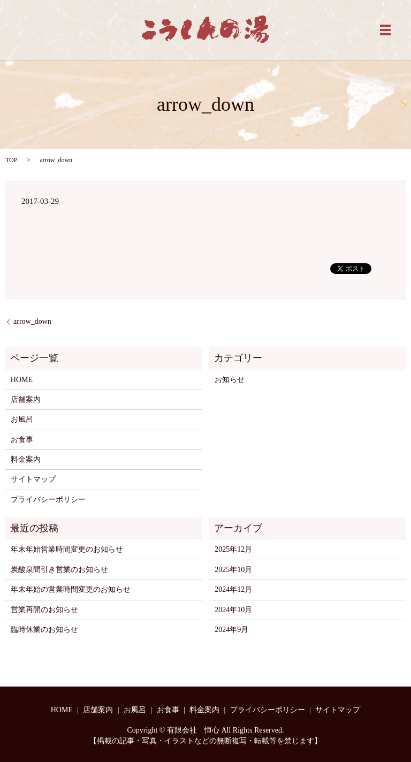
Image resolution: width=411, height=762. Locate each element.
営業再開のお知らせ (44, 610)
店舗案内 (26, 399)
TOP (11, 160)
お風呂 (22, 419)
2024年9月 (231, 630)
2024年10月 (233, 610)
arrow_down (32, 321)
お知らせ (230, 380)
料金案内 (26, 459)
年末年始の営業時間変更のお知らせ (71, 589)
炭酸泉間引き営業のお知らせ (59, 570)
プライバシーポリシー (48, 500)
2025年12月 (233, 549)
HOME (22, 380)
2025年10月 (233, 570)
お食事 (22, 440)
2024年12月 (233, 589)
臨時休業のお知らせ (44, 630)
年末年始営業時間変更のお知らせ (67, 549)
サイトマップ (33, 479)
